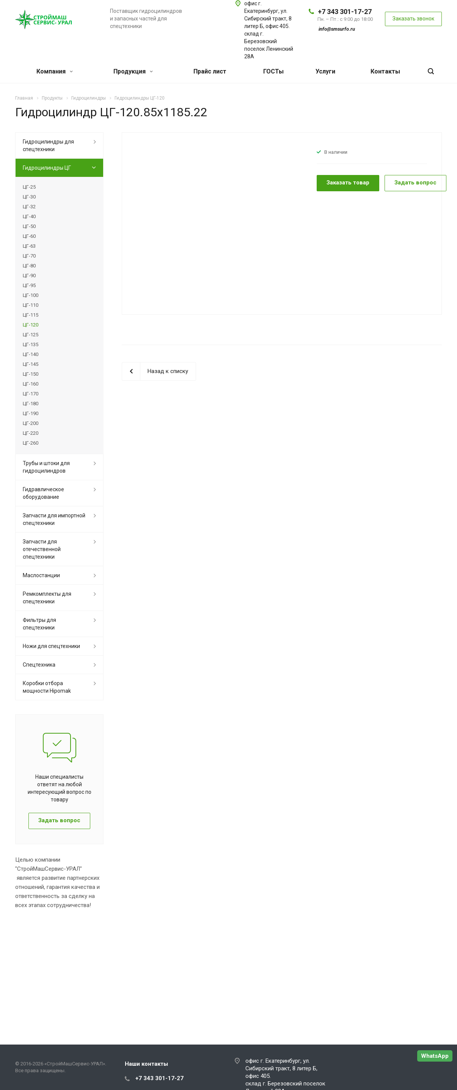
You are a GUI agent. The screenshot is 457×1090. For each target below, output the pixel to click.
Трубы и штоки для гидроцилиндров (46, 467)
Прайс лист (209, 71)
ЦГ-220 (30, 433)
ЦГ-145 (30, 364)
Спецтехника (39, 665)
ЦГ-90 (29, 275)
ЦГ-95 (29, 285)
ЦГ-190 (30, 413)
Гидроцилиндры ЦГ (47, 168)
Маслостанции (41, 575)
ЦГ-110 (30, 305)
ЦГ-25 (29, 187)
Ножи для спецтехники (51, 646)
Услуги (325, 71)
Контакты (385, 71)
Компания (54, 71)
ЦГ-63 (29, 246)
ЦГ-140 (30, 354)
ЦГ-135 (30, 344)
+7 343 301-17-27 (345, 12)
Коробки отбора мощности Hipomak (47, 687)
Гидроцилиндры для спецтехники (48, 145)
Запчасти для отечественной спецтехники (42, 549)
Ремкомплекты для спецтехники (47, 597)
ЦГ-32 (29, 206)
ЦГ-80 (29, 266)
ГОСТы (273, 71)
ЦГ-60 (29, 236)
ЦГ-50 (29, 226)
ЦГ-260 (30, 443)
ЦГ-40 (29, 216)
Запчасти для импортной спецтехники (54, 519)
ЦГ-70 (29, 256)
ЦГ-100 (30, 295)
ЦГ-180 (30, 403)
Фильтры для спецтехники (39, 624)
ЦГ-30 (29, 197)
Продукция (133, 71)
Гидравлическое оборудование (43, 493)
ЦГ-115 (30, 315)
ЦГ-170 (30, 394)
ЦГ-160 (30, 384)
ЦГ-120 (30, 325)
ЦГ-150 (30, 374)
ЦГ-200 (30, 423)
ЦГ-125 (30, 334)
